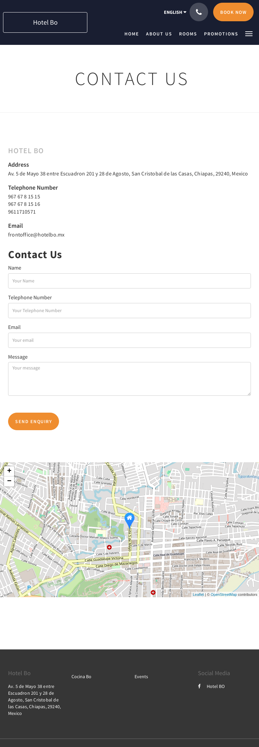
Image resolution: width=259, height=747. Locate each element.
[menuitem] (133, 34)
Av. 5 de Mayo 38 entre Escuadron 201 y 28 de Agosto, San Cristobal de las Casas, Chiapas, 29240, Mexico (128, 173)
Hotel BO (211, 686)
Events (141, 676)
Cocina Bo (81, 676)
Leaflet (198, 594)
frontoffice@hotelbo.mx (36, 234)
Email (14, 327)
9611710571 (22, 211)
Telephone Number (30, 297)
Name (14, 267)
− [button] (9, 481)
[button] (249, 33)
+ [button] (9, 471)
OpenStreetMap (224, 594)
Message (18, 356)
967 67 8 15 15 (24, 196)
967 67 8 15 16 (24, 203)
